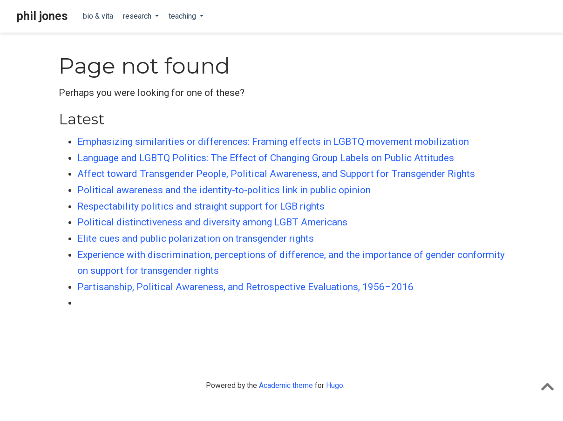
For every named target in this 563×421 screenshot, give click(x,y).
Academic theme (286, 385)
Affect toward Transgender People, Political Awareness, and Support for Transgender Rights (276, 173)
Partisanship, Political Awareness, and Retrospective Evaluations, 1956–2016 (245, 286)
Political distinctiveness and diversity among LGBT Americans (212, 222)
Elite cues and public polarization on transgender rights (195, 238)
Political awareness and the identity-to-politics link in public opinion (224, 190)
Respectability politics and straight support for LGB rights (201, 206)
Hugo (334, 385)
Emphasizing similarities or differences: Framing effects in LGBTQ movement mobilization (273, 141)
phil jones (42, 16)
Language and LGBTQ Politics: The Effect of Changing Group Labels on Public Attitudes (265, 157)
